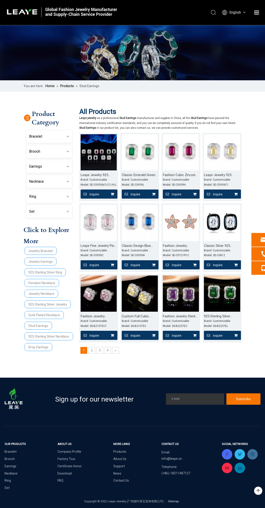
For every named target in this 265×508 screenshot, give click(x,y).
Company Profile (69, 451)
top (258, 491)
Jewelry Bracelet (40, 251)
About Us (119, 459)
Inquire (90, 194)
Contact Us (121, 480)
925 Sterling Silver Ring (45, 272)
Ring (32, 196)
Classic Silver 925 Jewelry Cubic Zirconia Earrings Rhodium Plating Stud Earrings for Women (222, 246)
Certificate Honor (69, 466)
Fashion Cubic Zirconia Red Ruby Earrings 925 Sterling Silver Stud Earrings (180, 175)
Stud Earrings (38, 326)
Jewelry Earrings (40, 262)
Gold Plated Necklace (44, 315)
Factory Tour (66, 459)
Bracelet (35, 136)
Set (32, 211)
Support (119, 466)
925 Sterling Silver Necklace (48, 336)
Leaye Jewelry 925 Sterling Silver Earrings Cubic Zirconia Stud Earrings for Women (97, 175)
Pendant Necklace (41, 283)
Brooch (34, 151)
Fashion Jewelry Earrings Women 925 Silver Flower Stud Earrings (178, 246)
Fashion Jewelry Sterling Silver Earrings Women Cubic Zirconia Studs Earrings (181, 316)
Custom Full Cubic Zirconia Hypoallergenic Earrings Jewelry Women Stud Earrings (139, 316)
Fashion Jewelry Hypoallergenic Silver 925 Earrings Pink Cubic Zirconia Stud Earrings (98, 316)
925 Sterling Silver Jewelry (47, 304)
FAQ (60, 480)
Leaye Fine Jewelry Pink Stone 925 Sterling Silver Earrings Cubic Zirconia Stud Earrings (99, 246)
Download (64, 473)
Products (119, 451)
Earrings (35, 166)
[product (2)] (132, 52)
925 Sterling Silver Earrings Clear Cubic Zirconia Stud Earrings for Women (220, 316)
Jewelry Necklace (41, 294)
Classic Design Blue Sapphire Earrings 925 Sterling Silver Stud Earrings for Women (138, 246)
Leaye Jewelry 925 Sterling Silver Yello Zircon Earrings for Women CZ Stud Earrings (218, 175)
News (117, 473)
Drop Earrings (38, 347)
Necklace (36, 181)
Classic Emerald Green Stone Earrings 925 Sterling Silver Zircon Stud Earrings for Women (138, 175)
